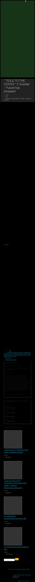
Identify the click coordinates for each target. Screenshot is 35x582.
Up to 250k (8, 509)
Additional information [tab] (11, 228)
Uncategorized (9, 506)
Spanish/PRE (6, 37)
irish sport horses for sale (23, 223)
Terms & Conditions (8, 62)
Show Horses (6, 33)
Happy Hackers (7, 25)
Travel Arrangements (8, 58)
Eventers (5, 23)
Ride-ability (5, 76)
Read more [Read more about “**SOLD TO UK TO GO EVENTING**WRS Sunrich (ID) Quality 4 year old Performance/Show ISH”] (8, 361)
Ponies (7, 498)
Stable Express (26, 555)
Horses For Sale (6, 10)
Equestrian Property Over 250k (14, 490)
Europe (5, 47)
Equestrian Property (7, 43)
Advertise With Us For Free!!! (10, 72)
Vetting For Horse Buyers (9, 57)
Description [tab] (8, 226)
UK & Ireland (6, 45)
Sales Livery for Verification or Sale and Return (14, 68)
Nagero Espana (6, 8)
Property (8, 501)
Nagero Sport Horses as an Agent (11, 53)
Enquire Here (7, 552)
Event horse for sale (17, 222)
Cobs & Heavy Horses (8, 16)
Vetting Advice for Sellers (9, 70)
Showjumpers (7, 35)
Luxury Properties (7, 48)
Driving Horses (7, 21)
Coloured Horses (7, 18)
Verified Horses (7, 55)
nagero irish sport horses (10, 225)
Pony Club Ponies (7, 31)
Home (6, 94)
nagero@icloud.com (11, 549)
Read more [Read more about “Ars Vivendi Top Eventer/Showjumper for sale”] (8, 392)
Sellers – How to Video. (9, 67)
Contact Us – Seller (8, 74)
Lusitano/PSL (7, 29)
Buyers (3, 51)
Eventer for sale (27, 222)
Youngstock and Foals (8, 38)
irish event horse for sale (10, 223)
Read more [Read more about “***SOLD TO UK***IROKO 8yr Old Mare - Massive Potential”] (8, 326)
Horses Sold (6, 40)
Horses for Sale (7, 12)
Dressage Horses (7, 20)
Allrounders (6, 14)
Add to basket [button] (9, 423)
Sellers (3, 64)
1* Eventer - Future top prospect (15, 221)
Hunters (5, 27)
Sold (6, 96)
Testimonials (6, 60)
